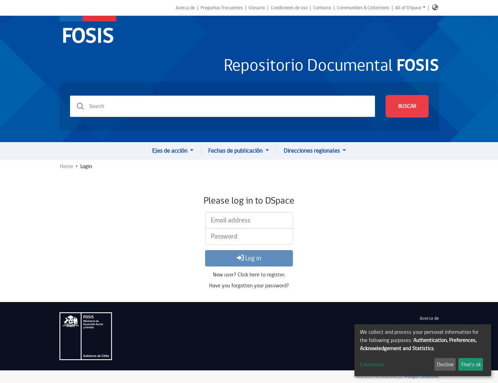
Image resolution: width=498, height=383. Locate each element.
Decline (445, 364)
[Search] (222, 106)
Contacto (322, 7)
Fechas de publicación (236, 151)
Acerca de (185, 7)
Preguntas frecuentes (222, 7)
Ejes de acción (170, 151)
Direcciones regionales (312, 151)
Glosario (256, 7)
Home (66, 166)
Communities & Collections (363, 7)
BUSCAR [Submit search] (407, 106)
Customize (372, 364)
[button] (435, 7)
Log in (249, 258)
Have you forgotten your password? (249, 285)
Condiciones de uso (289, 7)
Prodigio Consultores (421, 377)
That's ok (471, 364)
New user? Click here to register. (249, 274)
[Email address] (249, 220)
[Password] (249, 236)
